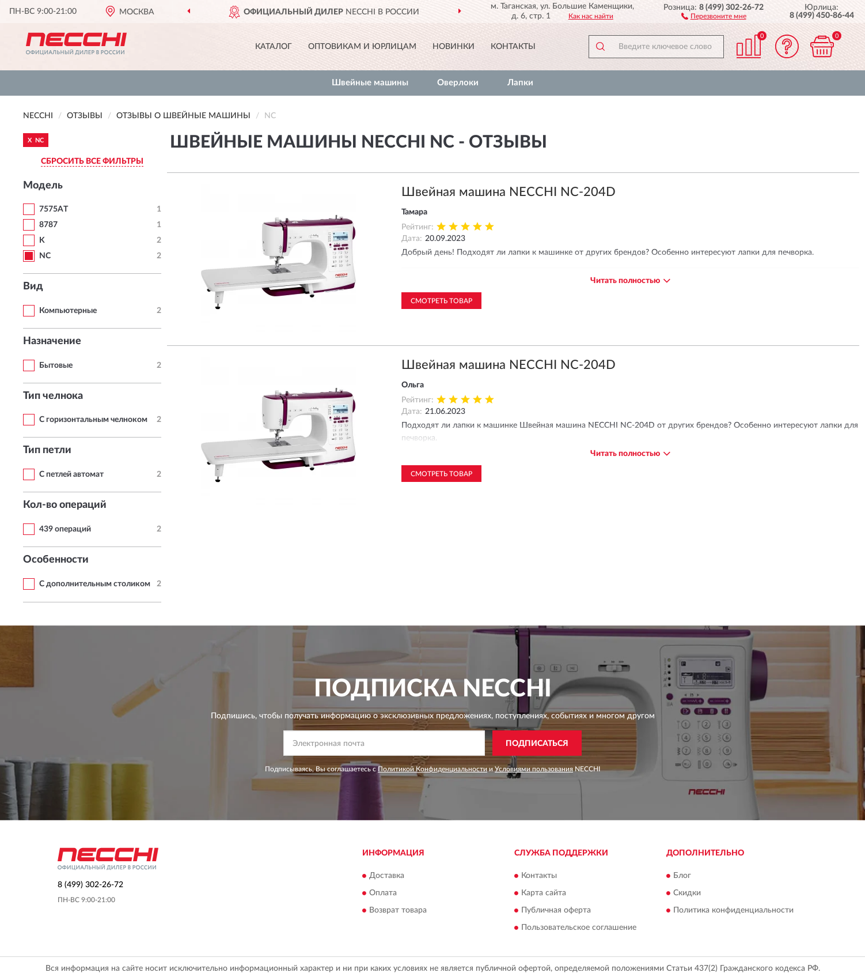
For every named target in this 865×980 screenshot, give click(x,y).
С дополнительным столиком (94, 584)
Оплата (383, 893)
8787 (48, 225)
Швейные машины (370, 82)
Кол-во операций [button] (65, 505)
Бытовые (56, 365)
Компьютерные (68, 311)
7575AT (53, 209)
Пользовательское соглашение (578, 928)
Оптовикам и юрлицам (362, 47)
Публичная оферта (556, 910)
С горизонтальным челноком (93, 420)
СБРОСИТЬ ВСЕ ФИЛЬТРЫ (92, 161)
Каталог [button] (273, 47)
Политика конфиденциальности (733, 910)
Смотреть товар (441, 300)
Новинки (454, 47)
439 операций (65, 529)
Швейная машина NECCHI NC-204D (508, 192)
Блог (682, 876)
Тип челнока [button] (53, 396)
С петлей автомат (71, 474)
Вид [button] (33, 286)
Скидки (687, 893)
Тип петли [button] (47, 450)
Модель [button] (43, 185)
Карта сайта (543, 893)
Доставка (386, 876)
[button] (713, 15)
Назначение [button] (52, 341)
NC (45, 256)
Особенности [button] (56, 560)
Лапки (520, 82)
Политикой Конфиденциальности (432, 769)
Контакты (513, 47)
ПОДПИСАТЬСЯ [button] (537, 744)
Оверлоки (458, 82)
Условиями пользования (534, 769)
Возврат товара (398, 910)
